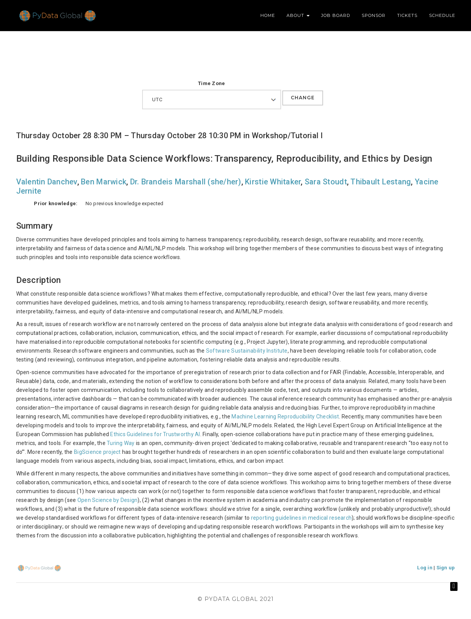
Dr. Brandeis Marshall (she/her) (185, 181)
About (298, 15)
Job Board (335, 15)
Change (303, 97)
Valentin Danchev (46, 181)
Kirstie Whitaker (273, 181)
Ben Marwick (103, 181)
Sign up (445, 567)
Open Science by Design (107, 500)
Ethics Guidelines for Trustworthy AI (155, 434)
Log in (424, 567)
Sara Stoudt (326, 181)
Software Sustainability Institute (247, 351)
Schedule (442, 15)
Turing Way (121, 443)
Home (267, 15)
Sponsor (374, 15)
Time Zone (211, 83)
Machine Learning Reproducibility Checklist (285, 416)
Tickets (407, 15)
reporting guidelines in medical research (301, 518)
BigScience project (97, 452)
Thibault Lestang (380, 181)
